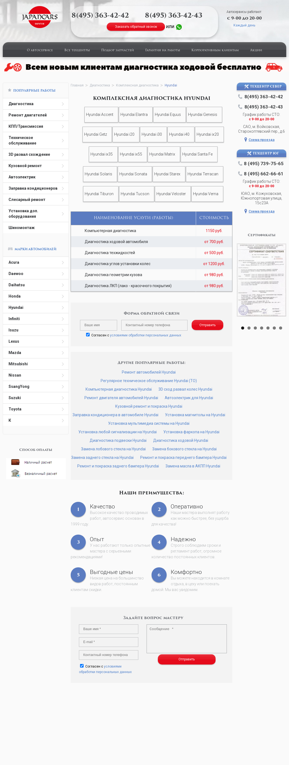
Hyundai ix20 (208, 134)
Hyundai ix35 (101, 154)
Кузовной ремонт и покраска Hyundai (148, 406)
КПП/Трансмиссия (26, 126)
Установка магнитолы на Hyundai (195, 415)
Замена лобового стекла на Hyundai (113, 449)
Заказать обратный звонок (136, 27)
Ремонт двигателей (28, 115)
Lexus (14, 341)
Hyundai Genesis (202, 114)
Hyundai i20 (124, 134)
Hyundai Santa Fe (197, 154)
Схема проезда (261, 140)
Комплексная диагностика (137, 85)
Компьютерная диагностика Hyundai (119, 389)
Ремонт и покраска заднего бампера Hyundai (118, 466)
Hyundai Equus (168, 114)
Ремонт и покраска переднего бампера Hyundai (183, 457)
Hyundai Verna (205, 194)
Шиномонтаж (22, 227)
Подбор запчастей (117, 50)
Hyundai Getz (95, 134)
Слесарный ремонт (27, 199)
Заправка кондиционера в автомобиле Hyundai (115, 415)
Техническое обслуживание (22, 140)
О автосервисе (40, 50)
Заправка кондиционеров (33, 188)
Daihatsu (17, 285)
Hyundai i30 (152, 134)
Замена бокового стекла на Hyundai (184, 449)
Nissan (15, 375)
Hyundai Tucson (135, 194)
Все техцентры (77, 50)
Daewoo (16, 273)
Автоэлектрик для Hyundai (189, 398)
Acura (14, 262)
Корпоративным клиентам (215, 50)
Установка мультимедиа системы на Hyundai (148, 423)
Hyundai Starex (167, 174)
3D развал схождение (29, 154)
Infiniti (14, 319)
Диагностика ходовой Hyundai (180, 440)
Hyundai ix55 (131, 154)
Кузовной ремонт (25, 166)
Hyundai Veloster (171, 194)
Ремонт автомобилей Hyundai (149, 372)
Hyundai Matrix (162, 154)
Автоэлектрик (22, 177)
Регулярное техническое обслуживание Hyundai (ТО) (149, 381)
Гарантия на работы (162, 50)
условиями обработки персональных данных (145, 335)
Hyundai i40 (179, 134)
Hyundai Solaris (98, 174)
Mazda (15, 352)
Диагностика (21, 104)
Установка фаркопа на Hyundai (191, 432)
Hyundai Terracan (203, 174)
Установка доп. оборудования (23, 214)
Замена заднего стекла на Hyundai (102, 457)
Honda (15, 296)
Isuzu (13, 330)
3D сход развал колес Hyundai (185, 389)
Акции (256, 50)
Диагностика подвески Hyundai (118, 440)
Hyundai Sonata (133, 174)
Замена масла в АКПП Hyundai (193, 466)
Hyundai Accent (99, 114)
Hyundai (16, 307)
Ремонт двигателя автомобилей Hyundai (121, 398)
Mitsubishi (18, 364)
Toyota (15, 409)
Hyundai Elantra (134, 114)
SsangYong (19, 386)
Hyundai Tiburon (99, 194)
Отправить (207, 325)
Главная (77, 85)
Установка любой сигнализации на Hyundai (117, 432)
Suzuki (15, 398)
